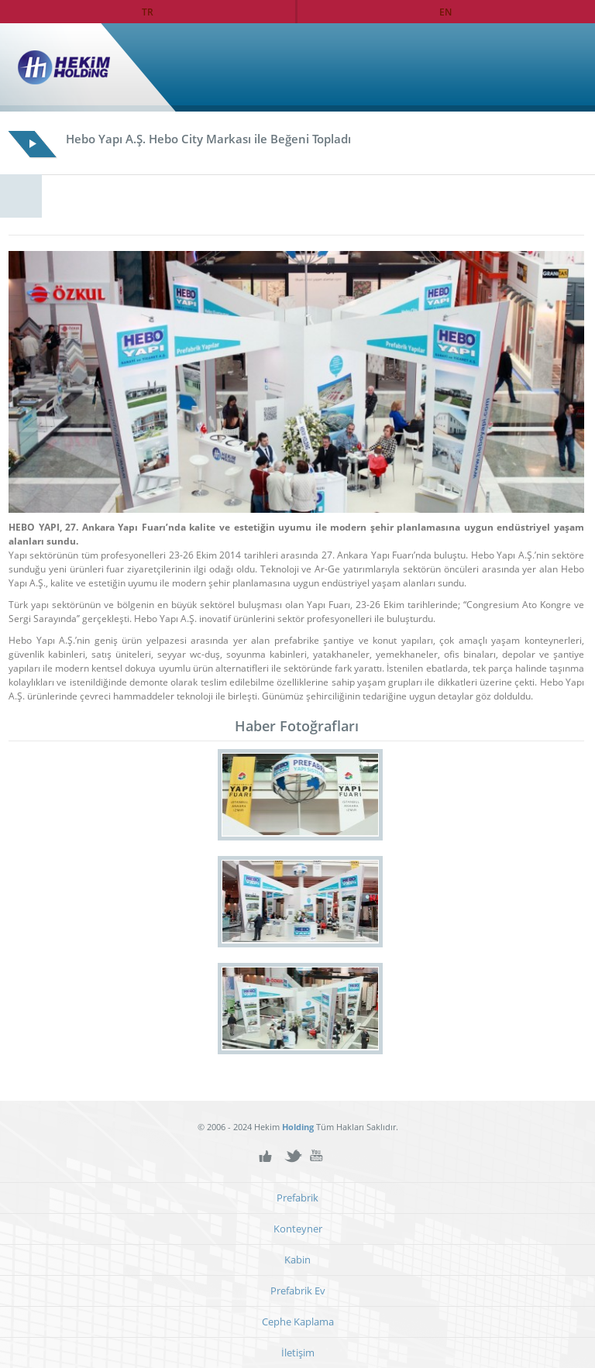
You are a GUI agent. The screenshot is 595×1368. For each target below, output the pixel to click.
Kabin (297, 1260)
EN (445, 11)
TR (147, 11)
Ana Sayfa (550, 67)
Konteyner (297, 1229)
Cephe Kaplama (298, 1322)
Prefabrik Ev (297, 1291)
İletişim (298, 1353)
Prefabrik (297, 1198)
